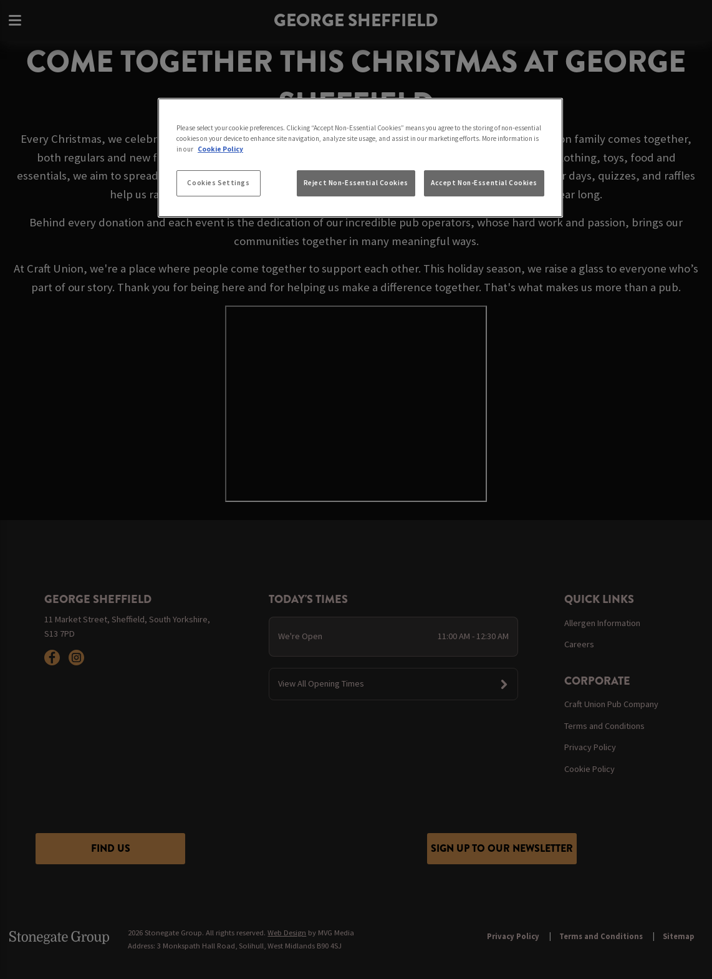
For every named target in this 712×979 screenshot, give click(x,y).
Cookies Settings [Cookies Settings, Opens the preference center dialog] (218, 182)
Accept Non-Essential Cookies (484, 182)
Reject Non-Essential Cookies (356, 182)
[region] (360, 158)
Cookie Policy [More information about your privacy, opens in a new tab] (220, 149)
